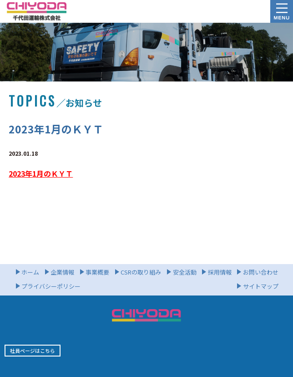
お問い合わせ (260, 272)
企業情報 (62, 272)
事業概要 (97, 272)
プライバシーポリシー (51, 286)
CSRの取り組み (141, 272)
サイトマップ (260, 286)
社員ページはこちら (32, 350)
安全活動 (185, 272)
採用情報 (220, 272)
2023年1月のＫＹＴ (41, 173)
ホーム (30, 272)
